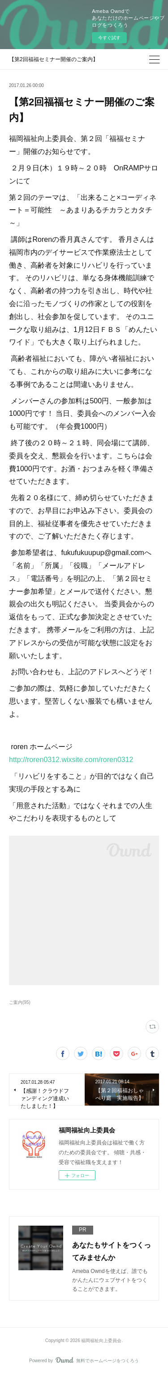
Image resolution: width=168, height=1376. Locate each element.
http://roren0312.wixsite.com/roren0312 (71, 759)
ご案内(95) (19, 1002)
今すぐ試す (109, 37)
